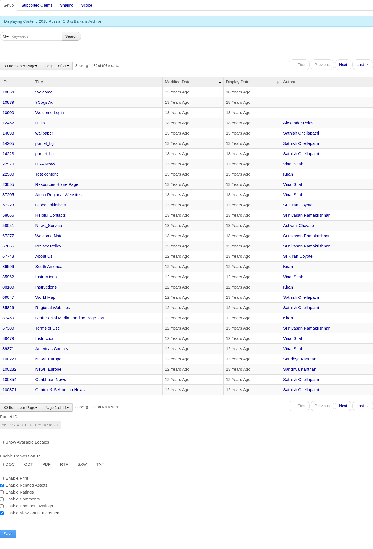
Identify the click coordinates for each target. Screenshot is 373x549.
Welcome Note (48, 235)
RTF (61, 464)
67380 (8, 328)
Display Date (237, 81)
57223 (8, 205)
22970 (8, 163)
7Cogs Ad (44, 102)
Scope (86, 5)
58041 (8, 225)
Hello (40, 122)
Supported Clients (37, 5)
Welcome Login (49, 112)
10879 (8, 102)
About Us (43, 256)
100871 (9, 389)
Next (343, 64)
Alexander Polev (298, 122)
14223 (8, 153)
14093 (8, 133)
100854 (9, 379)
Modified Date (178, 81)
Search (71, 36)
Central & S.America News (60, 389)
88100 (8, 287)
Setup (9, 5)
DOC (7, 464)
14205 (8, 143)
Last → (363, 64)
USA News (45, 163)
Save (8, 534)
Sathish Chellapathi (301, 133)
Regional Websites (52, 307)
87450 (8, 317)
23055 (8, 184)
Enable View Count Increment (30, 512)
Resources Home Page (56, 184)
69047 (8, 297)
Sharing (66, 5)
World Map (45, 297)
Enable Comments (20, 499)
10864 (8, 92)
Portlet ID (8, 416)
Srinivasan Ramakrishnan (307, 215)
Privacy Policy (48, 246)
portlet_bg (44, 143)
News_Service (48, 225)
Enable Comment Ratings (26, 506)
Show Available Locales (24, 442)
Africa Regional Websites (58, 194)
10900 (8, 112)
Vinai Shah (293, 163)
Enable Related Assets (23, 485)
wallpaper (44, 133)
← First (299, 64)
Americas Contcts (51, 348)
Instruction (44, 338)
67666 (8, 246)
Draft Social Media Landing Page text (69, 317)
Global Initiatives (50, 205)
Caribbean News (50, 379)
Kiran (288, 174)
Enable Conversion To (20, 456)
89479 (8, 338)
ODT (26, 464)
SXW (79, 464)
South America (48, 266)
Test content (46, 174)
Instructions (46, 276)
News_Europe (48, 358)
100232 (9, 369)
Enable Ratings (17, 492)
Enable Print (14, 478)
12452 (8, 122)
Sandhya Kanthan (299, 358)
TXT (97, 464)
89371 (8, 348)
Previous (322, 64)
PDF (44, 464)
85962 (8, 276)
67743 (8, 256)
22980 (8, 174)
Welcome (43, 92)
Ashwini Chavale (298, 225)
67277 (8, 235)
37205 (8, 194)
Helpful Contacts (50, 215)
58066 (8, 215)
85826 (8, 307)
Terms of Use (47, 328)
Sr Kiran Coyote (298, 205)
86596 (8, 266)
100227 (9, 358)
